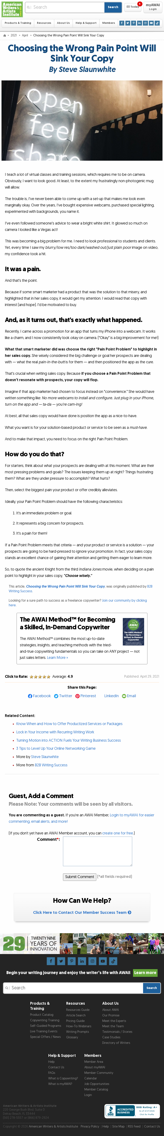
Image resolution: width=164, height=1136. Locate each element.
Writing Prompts (77, 1032)
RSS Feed (134, 1127)
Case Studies (111, 1037)
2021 (14, 35)
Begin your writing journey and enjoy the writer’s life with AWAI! (82, 973)
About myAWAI (94, 1067)
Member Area (93, 1062)
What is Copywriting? (63, 1078)
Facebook (42, 696)
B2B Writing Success (51, 765)
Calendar (90, 1078)
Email (131, 696)
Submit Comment (79, 876)
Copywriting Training (44, 1020)
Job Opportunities (96, 1084)
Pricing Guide (75, 1021)
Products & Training (18, 23)
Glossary (72, 1037)
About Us (63, 23)
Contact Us (56, 1067)
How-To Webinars (78, 1026)
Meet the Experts (114, 1021)
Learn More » (57, 657)
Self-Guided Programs (45, 1026)
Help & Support (86, 23)
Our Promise (110, 1015)
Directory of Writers (116, 1043)
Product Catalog (41, 1015)
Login (88, 1095)
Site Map (118, 1127)
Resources (44, 23)
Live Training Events (43, 1031)
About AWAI (110, 1010)
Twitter (65, 696)
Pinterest (88, 696)
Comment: (48, 839)
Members (108, 23)
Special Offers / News (45, 1037)
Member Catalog (96, 1089)
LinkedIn (111, 696)
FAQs (51, 1073)
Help (51, 1062)
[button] (132, 7)
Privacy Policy (90, 1127)
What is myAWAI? (60, 1084)
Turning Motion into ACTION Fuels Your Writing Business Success (68, 740)
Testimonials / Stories (117, 1032)
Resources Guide (77, 1010)
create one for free (117, 833)
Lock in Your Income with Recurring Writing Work (55, 732)
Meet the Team (113, 1026)
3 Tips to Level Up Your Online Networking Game (56, 748)
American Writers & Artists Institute (53, 1127)
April (25, 35)
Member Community (98, 1073)
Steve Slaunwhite (45, 756)
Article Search (76, 1015)
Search (113, 7)
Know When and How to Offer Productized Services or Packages (69, 723)
